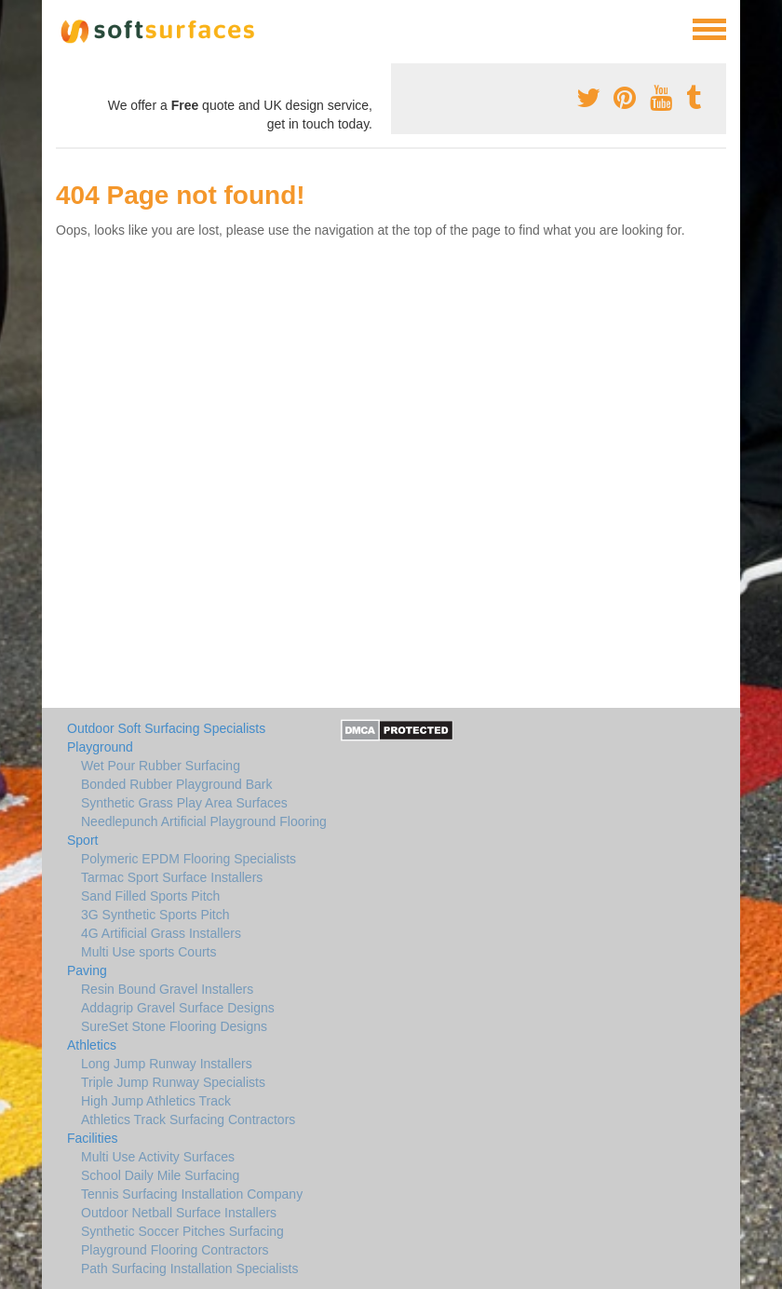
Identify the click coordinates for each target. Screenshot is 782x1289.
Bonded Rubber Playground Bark (176, 784)
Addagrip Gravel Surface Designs (178, 1007)
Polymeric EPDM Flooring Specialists (188, 858)
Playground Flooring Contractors (175, 1249)
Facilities (92, 1138)
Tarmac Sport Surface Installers (172, 877)
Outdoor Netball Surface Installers (178, 1212)
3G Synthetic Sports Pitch (155, 914)
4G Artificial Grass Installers (161, 933)
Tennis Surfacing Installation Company (192, 1194)
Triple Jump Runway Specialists (173, 1082)
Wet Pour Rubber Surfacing (160, 765)
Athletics (91, 1045)
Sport (82, 840)
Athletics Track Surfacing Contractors (188, 1119)
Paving (87, 970)
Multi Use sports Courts (148, 951)
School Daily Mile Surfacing (160, 1175)
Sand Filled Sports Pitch (150, 896)
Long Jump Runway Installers (166, 1063)
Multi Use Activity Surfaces (158, 1156)
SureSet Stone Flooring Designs (174, 1026)
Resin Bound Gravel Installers (167, 989)
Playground (100, 746)
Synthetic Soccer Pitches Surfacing (182, 1231)
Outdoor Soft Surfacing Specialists (166, 728)
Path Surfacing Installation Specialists (189, 1268)
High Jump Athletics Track (156, 1100)
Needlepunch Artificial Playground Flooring (204, 821)
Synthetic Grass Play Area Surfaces (184, 802)
